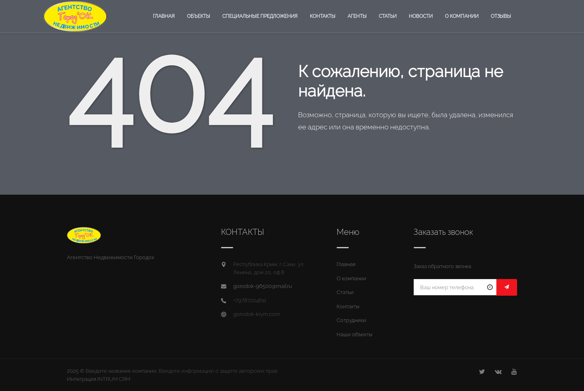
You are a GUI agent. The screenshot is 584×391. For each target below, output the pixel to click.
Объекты (198, 16)
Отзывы (501, 16)
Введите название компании (121, 371)
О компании (462, 16)
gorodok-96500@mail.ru (262, 286)
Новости (421, 16)
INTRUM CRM (113, 379)
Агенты (357, 16)
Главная (164, 16)
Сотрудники (351, 320)
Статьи (388, 16)
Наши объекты (354, 334)
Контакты (322, 16)
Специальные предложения (260, 16)
